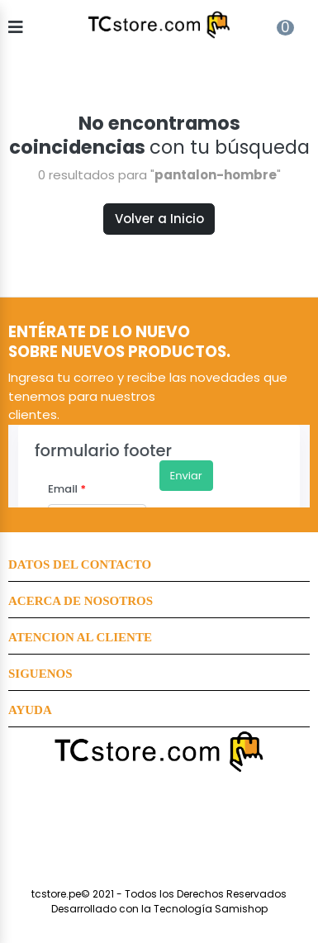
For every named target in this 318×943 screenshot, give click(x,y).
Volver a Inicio (159, 218)
